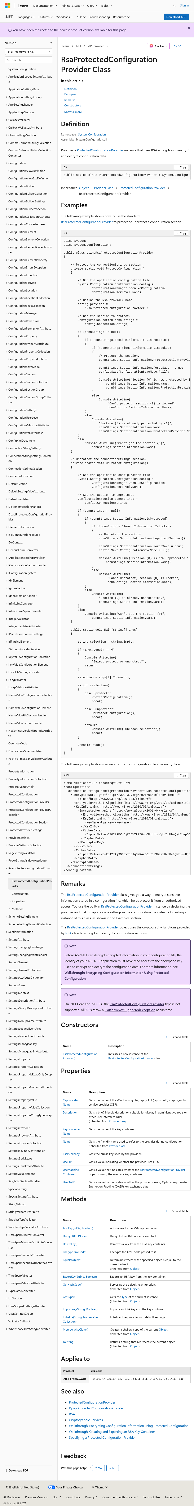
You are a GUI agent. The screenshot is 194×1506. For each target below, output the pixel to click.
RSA (68, 933)
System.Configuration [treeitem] (22, 69)
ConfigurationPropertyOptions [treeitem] (27, 359)
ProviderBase (103, 187)
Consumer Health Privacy (118, 1497)
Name (66, 1141)
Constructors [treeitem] (20, 894)
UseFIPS (68, 1162)
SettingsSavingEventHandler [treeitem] (26, 1151)
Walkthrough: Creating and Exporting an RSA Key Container (112, 1431)
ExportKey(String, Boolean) (80, 1276)
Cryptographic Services (86, 1420)
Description (70, 1112)
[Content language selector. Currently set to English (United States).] (22, 1487)
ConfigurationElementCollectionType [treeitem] (30, 249)
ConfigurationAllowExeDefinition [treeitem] (28, 178)
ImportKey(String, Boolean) (80, 1309)
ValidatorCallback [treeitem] (19, 1321)
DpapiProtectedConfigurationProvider (96, 1408)
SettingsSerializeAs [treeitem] (20, 1158)
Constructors (72, 105)
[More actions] (187, 46)
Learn (65, 46)
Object (84, 187)
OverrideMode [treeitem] (17, 743)
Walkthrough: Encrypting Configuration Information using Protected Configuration (129, 1425)
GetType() (69, 1297)
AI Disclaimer (11, 1497)
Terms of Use (151, 1497)
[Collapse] (51, 43)
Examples (70, 94)
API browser (96, 46)
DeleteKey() (70, 1244)
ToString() (69, 1342)
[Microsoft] (7, 5)
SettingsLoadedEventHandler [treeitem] (26, 1036)
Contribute (73, 1497)
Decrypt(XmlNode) (75, 1236)
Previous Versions (36, 1497)
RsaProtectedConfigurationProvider (87, 222)
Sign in (184, 5)
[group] (126, 175)
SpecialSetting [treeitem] (17, 1189)
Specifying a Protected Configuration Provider (102, 1437)
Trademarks (172, 1497)
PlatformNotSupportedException (130, 1009)
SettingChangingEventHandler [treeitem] (27, 955)
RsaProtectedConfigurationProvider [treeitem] (32, 883)
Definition (70, 89)
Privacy (89, 1497)
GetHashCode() (72, 1284)
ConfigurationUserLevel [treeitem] (23, 417)
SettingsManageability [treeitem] (22, 1044)
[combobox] (28, 51)
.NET (78, 46)
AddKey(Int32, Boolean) (78, 1228)
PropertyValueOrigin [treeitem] (21, 787)
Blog (55, 1497)
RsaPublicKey (71, 1154)
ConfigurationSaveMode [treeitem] (24, 367)
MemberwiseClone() (75, 1329)
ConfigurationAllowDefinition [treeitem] (26, 171)
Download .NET (176, 17)
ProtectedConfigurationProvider (100, 150)
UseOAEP (69, 1182)
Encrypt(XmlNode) (74, 1252)
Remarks (69, 100)
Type (125, 1297)
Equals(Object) (72, 1260)
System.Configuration (92, 134)
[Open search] (174, 5)
